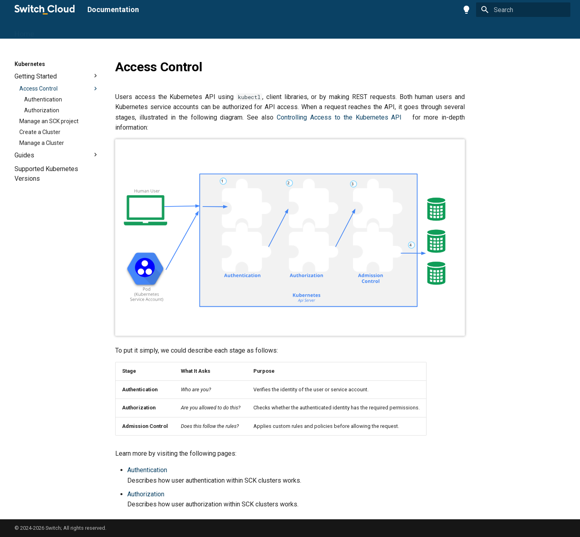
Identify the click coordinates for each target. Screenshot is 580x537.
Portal (53, 30)
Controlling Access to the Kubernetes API (339, 117)
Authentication (147, 470)
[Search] (523, 9)
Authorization (145, 494)
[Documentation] (44, 10)
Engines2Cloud (252, 30)
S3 (116, 30)
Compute (87, 30)
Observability (197, 30)
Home (24, 30)
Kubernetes (148, 30)
